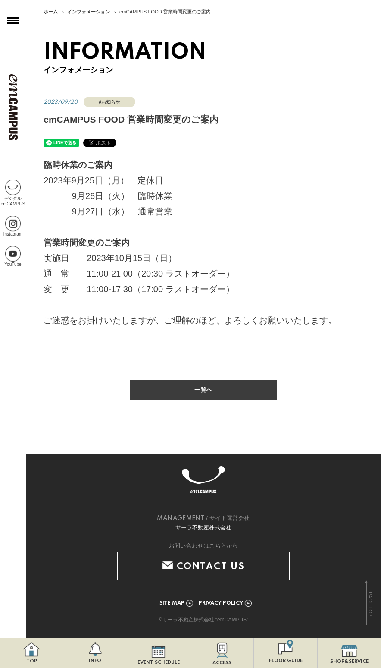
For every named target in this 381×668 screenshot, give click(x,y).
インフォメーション (88, 11)
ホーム (51, 11)
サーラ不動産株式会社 (203, 528)
